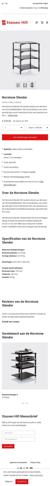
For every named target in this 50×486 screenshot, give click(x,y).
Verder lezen (13, 115)
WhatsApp (44, 8)
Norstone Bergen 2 (10, 394)
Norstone (20, 177)
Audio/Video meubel (11, 102)
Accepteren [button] (22, 481)
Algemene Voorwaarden (18, 462)
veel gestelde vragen (40, 3)
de (6, 3)
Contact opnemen (26, 8)
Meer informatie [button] (36, 475)
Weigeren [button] (9, 481)
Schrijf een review (10, 321)
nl (2, 3)
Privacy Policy (35, 462)
